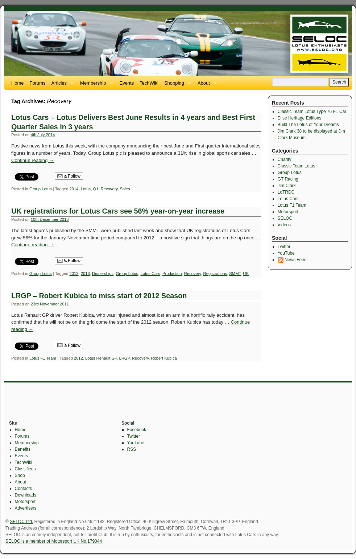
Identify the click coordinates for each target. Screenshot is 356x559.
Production (172, 273)
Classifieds (25, 468)
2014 (74, 189)
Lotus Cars (150, 273)
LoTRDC (286, 192)
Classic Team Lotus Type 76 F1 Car (312, 111)
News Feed (292, 259)
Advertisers (26, 508)
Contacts (23, 488)
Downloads (25, 495)
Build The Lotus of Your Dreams (308, 124)
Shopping (176, 85)
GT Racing (288, 179)
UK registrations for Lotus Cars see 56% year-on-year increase (117, 211)
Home (17, 83)
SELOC (285, 218)
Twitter (284, 246)
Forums (38, 83)
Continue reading (32, 160)
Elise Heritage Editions (300, 118)
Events (127, 83)
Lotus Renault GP (101, 358)
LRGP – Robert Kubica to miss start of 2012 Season (99, 296)
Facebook (136, 429)
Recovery (109, 189)
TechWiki (149, 83)
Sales (125, 189)
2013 (85, 273)
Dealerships (102, 273)
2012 (74, 273)
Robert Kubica (164, 358)
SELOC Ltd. (21, 521)
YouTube (286, 253)
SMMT (235, 273)
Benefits (22, 449)
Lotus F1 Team (42, 358)
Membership (95, 85)
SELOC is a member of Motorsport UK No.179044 (53, 541)
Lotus (86, 189)
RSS (131, 449)
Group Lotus (40, 189)
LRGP (124, 358)
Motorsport (288, 211)
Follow (68, 176)
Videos (284, 224)
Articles (61, 85)
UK (246, 273)
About (206, 85)
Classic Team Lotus (296, 166)
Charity (284, 159)
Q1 (95, 189)
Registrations (215, 273)
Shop (20, 475)
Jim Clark (287, 185)
